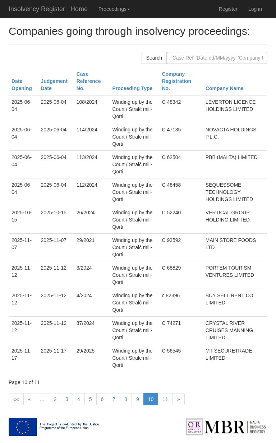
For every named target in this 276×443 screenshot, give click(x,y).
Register (228, 9)
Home (79, 9)
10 (151, 399)
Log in (255, 9)
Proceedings (114, 9)
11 (165, 399)
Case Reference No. (89, 81)
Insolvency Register (37, 9)
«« (16, 399)
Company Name (225, 88)
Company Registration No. (176, 81)
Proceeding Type (132, 88)
